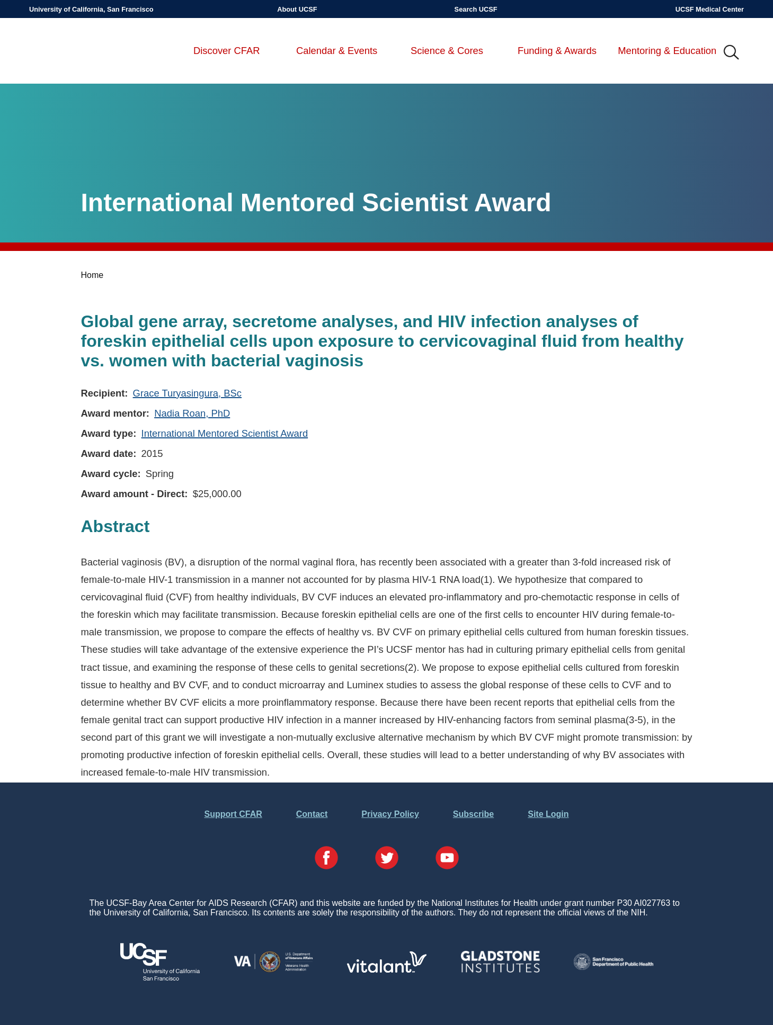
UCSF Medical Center (710, 9)
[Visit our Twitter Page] (387, 858)
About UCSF (297, 9)
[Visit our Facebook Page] (326, 858)
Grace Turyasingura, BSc (187, 393)
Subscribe (473, 814)
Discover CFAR (226, 50)
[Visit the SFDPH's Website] (613, 967)
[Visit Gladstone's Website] (500, 970)
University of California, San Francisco (91, 9)
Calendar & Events (336, 50)
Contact (312, 814)
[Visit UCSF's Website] (160, 977)
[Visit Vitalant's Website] (387, 969)
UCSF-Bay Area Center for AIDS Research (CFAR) (85, 52)
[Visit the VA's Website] (273, 970)
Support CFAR (233, 814)
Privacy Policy (390, 814)
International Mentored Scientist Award (224, 433)
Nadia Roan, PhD (192, 413)
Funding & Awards (557, 50)
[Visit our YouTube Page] (447, 858)
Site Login (548, 814)
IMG (731, 52)
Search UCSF (476, 9)
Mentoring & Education (667, 50)
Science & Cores (447, 50)
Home (92, 275)
